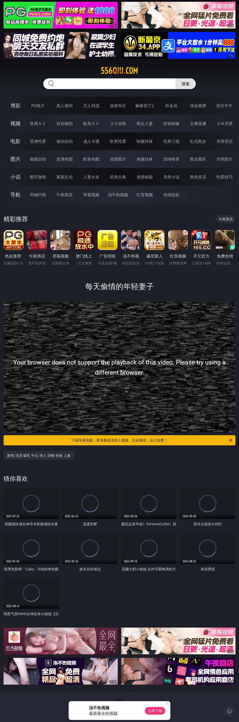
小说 (15, 176)
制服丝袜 (145, 141)
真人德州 (64, 105)
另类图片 (224, 159)
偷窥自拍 (38, 159)
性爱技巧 (224, 177)
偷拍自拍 (64, 141)
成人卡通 (91, 141)
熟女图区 (198, 159)
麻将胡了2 (144, 105)
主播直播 (198, 123)
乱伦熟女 (198, 141)
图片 (15, 158)
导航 (15, 194)
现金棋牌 (198, 105)
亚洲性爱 (38, 141)
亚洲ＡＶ (38, 123)
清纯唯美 (171, 159)
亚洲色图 (64, 159)
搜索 (186, 84)
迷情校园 (145, 177)
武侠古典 (118, 177)
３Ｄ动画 (118, 123)
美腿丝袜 (145, 159)
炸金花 (171, 105)
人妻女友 (91, 177)
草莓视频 (91, 194)
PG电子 (38, 105)
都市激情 (38, 177)
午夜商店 (64, 194)
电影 (15, 141)
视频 (15, 123)
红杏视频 (145, 194)
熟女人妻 (145, 123)
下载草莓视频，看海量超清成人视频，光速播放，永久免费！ (152, 440)
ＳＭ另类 (224, 123)
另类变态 (224, 141)
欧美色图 (91, 159)
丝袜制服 (171, 123)
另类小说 (171, 177)
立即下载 (155, 710)
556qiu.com (119, 71)
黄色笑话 (198, 177)
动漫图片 (118, 159)
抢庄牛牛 (224, 105)
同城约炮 (38, 194)
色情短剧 (171, 194)
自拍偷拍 (64, 123)
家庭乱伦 (64, 177)
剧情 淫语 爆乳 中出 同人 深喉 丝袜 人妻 (38, 455)
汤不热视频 (118, 194)
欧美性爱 (118, 141)
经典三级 (171, 141)
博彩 (15, 105)
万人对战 (91, 105)
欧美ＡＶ (91, 123)
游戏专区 (118, 105)
